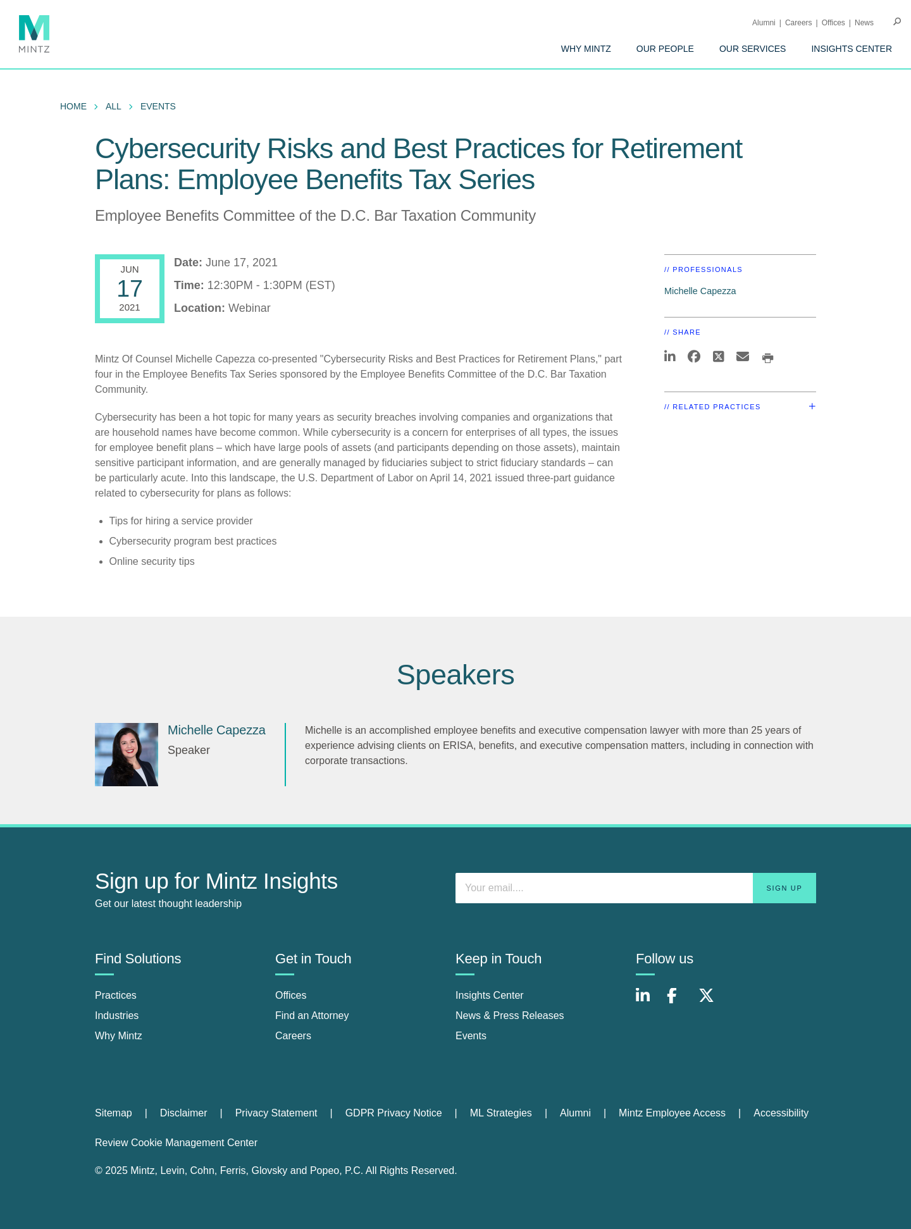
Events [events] (471, 1035)
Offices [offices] (291, 995)
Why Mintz (586, 48)
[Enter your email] (636, 888)
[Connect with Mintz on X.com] (711, 1002)
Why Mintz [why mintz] (118, 1035)
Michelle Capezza (700, 291)
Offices (833, 22)
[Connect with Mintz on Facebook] (679, 1002)
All (113, 106)
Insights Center (851, 48)
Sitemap (113, 1113)
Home (73, 106)
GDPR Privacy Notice (393, 1113)
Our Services (752, 48)
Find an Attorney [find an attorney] (312, 1015)
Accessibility (781, 1113)
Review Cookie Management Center (176, 1142)
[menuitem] (586, 48)
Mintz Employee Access (672, 1113)
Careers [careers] (293, 1035)
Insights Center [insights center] (490, 995)
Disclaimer (184, 1113)
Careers (798, 22)
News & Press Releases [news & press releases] (510, 1015)
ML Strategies (501, 1113)
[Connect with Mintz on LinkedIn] (648, 1002)
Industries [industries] (117, 1015)
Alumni (764, 22)
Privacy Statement (276, 1113)
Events (158, 106)
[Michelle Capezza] (126, 754)
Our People (665, 48)
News (864, 23)
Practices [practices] (116, 995)
